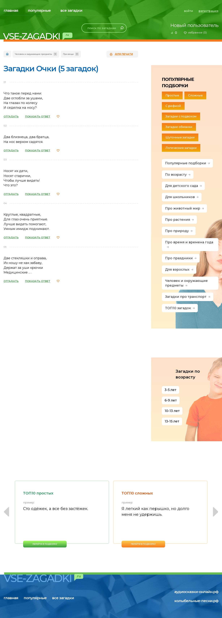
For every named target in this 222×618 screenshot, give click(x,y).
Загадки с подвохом (181, 116)
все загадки (71, 10)
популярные (39, 10)
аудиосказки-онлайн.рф (196, 592)
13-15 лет (172, 421)
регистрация (208, 11)
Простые (172, 95)
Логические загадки (181, 148)
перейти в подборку (45, 544)
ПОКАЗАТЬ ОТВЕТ (37, 116)
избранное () (197, 32)
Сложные (195, 95)
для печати (124, 54)
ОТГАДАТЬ (11, 116)
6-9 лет (171, 400)
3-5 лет (170, 390)
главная (11, 10)
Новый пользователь (194, 25)
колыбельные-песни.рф (196, 601)
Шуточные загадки (180, 137)
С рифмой (173, 106)
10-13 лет (172, 411)
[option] (62, 514)
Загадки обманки (178, 127)
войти (188, 11)
